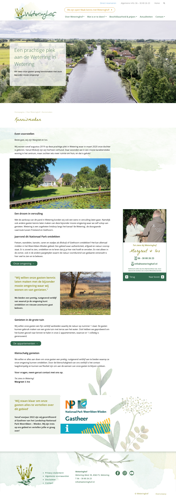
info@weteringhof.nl (85, 482)
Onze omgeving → (23, 263)
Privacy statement (54, 473)
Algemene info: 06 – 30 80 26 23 (134, 3)
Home (157, 3)
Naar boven (156, 276)
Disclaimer (50, 479)
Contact (160, 16)
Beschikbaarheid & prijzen (123, 16)
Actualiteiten (146, 16)
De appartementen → (25, 343)
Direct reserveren (107, 3)
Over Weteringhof (74, 16)
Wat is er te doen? (97, 16)
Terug (130, 276)
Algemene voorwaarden (57, 476)
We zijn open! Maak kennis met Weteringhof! (89, 9)
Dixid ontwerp (161, 494)
